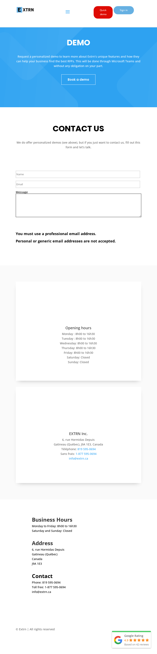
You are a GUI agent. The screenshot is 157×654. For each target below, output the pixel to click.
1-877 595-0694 (86, 454)
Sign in (124, 10)
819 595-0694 (86, 449)
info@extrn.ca (78, 458)
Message (22, 192)
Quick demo (103, 12)
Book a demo (78, 79)
